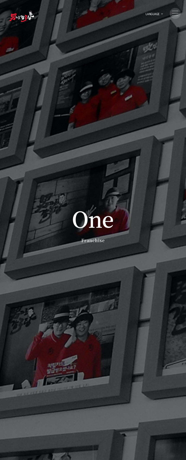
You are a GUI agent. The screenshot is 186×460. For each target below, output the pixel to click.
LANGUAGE (153, 14)
